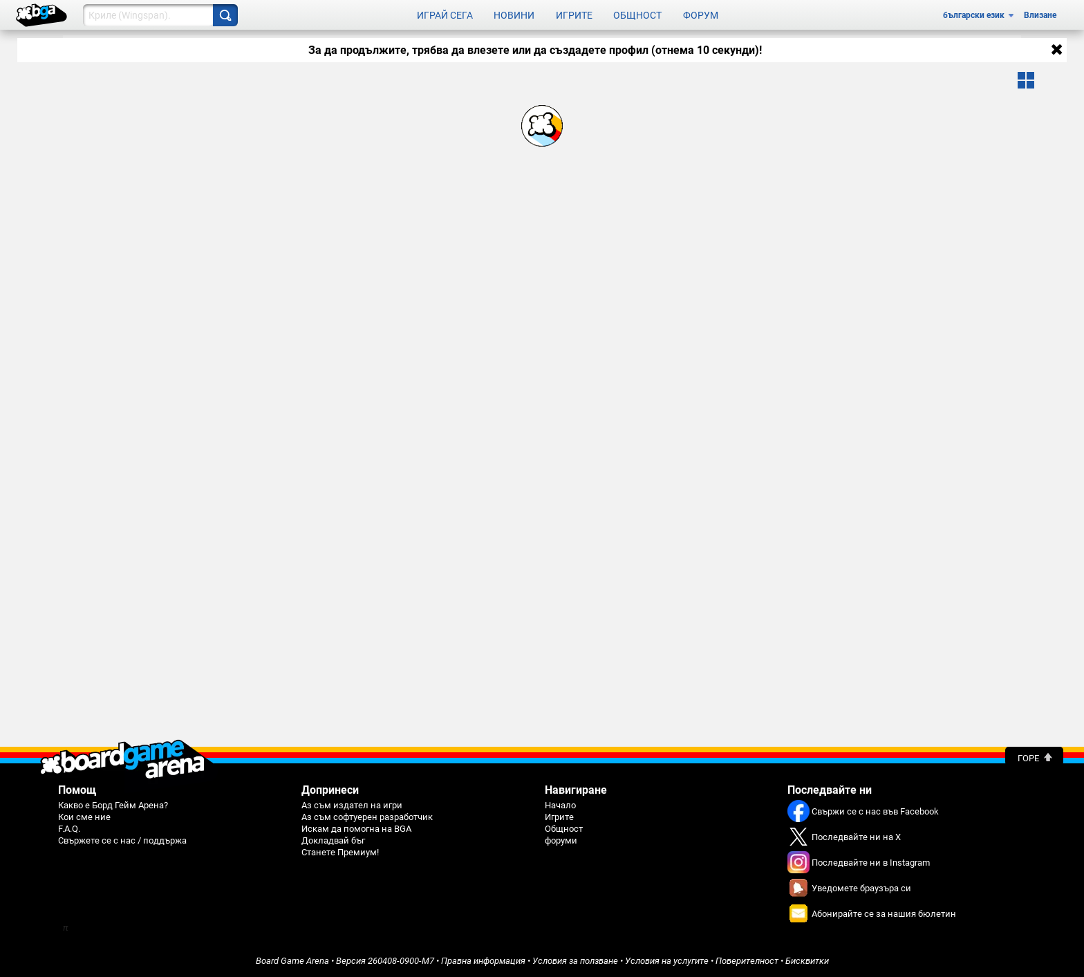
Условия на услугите (667, 961)
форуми (561, 840)
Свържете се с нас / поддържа (122, 840)
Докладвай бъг (333, 840)
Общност (637, 15)
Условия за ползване (575, 961)
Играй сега (445, 15)
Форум (700, 15)
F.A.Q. (69, 829)
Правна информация (483, 961)
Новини (514, 15)
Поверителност (747, 961)
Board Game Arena (292, 961)
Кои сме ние (84, 817)
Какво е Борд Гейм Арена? (113, 805)
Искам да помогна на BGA (356, 829)
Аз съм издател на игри (351, 805)
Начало (560, 805)
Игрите (574, 15)
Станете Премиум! (340, 852)
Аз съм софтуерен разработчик (367, 817)
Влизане (1040, 15)
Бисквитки (807, 961)
